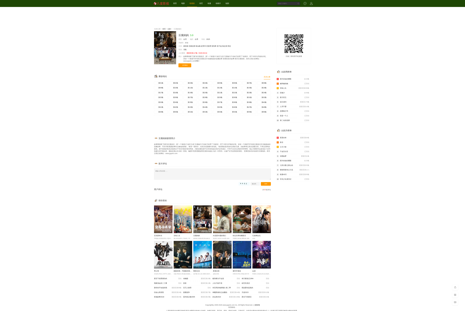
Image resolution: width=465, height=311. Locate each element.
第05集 (219, 83)
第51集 (190, 112)
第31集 (249, 97)
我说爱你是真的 (255, 288)
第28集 (205, 97)
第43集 (190, 107)
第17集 (160, 93)
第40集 (264, 102)
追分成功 (293, 102)
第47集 (249, 107)
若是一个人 (293, 116)
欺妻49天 (293, 174)
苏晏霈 (208, 46)
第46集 (234, 107)
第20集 (205, 93)
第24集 (264, 93)
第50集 (175, 112)
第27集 (190, 97)
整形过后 (196, 271)
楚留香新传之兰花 (293, 170)
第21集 (219, 93)
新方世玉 (293, 97)
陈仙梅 (198, 46)
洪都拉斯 (192, 46)
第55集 (249, 112)
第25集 (160, 97)
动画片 (218, 3)
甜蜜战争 (197, 292)
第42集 (175, 107)
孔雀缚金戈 (256, 235)
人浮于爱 (293, 106)
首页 (175, 3)
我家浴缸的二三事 (167, 283)
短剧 (227, 3)
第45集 (219, 107)
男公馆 (156, 271)
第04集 (205, 83)
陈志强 (224, 46)
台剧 (169, 29)
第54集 (234, 112)
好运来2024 (226, 297)
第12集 (205, 88)
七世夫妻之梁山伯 (293, 165)
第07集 (249, 83)
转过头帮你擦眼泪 (239, 235)
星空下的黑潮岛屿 (167, 278)
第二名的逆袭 (293, 120)
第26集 (175, 97)
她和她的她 (293, 84)
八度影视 (256, 305)
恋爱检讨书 (293, 111)
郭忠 (229, 46)
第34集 (175, 102)
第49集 (160, 112)
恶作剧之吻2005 (197, 297)
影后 (293, 142)
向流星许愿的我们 (219, 235)
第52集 (205, 112)
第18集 (175, 93)
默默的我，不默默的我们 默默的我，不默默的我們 (192, 271)
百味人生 (177, 235)
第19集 (190, 93)
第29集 (219, 97)
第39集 (249, 102)
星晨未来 (216, 271)
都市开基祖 (237, 271)
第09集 (160, 88)
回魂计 (293, 93)
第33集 (160, 102)
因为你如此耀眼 (293, 79)
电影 (183, 3)
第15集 (249, 88)
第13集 (219, 88)
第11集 (190, 88)
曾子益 (219, 46)
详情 (197, 61)
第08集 (264, 83)
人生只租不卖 (226, 283)
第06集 (234, 83)
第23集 (249, 93)
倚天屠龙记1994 (255, 278)
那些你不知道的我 (167, 288)
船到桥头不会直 (226, 278)
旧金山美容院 (167, 292)
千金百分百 (293, 151)
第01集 (160, 83)
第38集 (234, 102)
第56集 (264, 112)
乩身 (254, 271)
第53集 (219, 112)
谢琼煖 (185, 46)
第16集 (264, 88)
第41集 (160, 107)
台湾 (185, 39)
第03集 (190, 83)
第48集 (264, 107)
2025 (208, 39)
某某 (197, 283)
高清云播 (267, 77)
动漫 (209, 3)
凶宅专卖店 (255, 283)
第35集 (190, 102)
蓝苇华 (203, 46)
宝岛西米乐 (158, 235)
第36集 (205, 102)
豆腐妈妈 (196, 235)
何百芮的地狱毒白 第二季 (226, 288)
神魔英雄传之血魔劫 (226, 292)
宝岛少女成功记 (293, 179)
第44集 (205, 107)
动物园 (197, 278)
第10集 (175, 88)
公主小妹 (293, 147)
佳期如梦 (293, 156)
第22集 (234, 93)
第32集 (264, 97)
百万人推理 (197, 288)
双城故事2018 (167, 297)
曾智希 (214, 46)
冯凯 (185, 49)
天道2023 (255, 292)
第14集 (234, 88)
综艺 (201, 3)
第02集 (175, 83)
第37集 (219, 102)
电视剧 (192, 3)
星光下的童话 (255, 297)
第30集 (234, 97)
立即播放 (185, 65)
